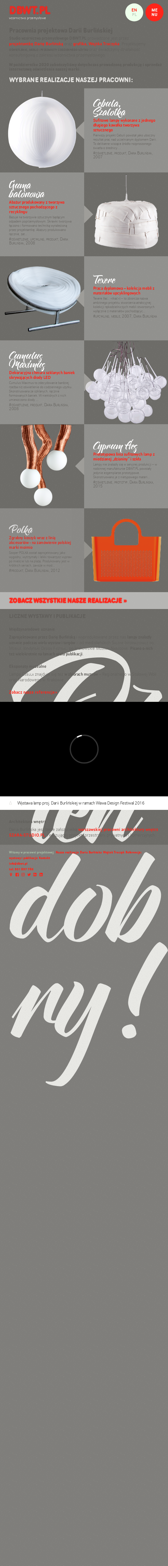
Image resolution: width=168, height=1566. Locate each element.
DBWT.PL (29, 10)
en (134, 10)
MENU (154, 12)
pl (134, 14)
